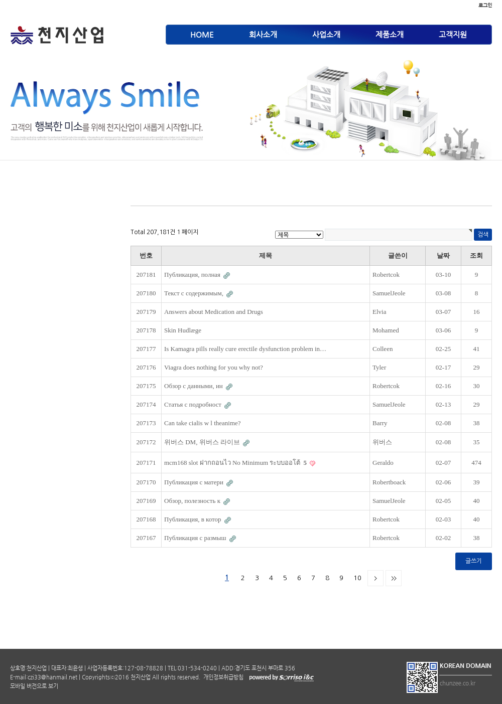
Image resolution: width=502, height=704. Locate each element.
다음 (375, 578)
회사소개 (263, 34)
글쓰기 (473, 561)
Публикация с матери (194, 482)
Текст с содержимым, (194, 293)
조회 (476, 255)
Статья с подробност (193, 404)
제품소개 (389, 34)
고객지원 (453, 34)
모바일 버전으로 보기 (34, 686)
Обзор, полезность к (193, 500)
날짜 (443, 255)
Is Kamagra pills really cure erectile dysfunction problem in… (245, 349)
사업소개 (326, 34)
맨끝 (394, 578)
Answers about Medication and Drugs (213, 311)
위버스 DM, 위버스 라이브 (202, 442)
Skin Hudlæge (182, 330)
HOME (202, 34)
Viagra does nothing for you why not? (213, 367)
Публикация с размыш (196, 538)
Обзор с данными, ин (194, 386)
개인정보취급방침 (222, 677)
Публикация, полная (193, 274)
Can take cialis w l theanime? (202, 423)
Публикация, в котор (193, 519)
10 (357, 578)
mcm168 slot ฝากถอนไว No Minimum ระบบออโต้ (236, 462)
